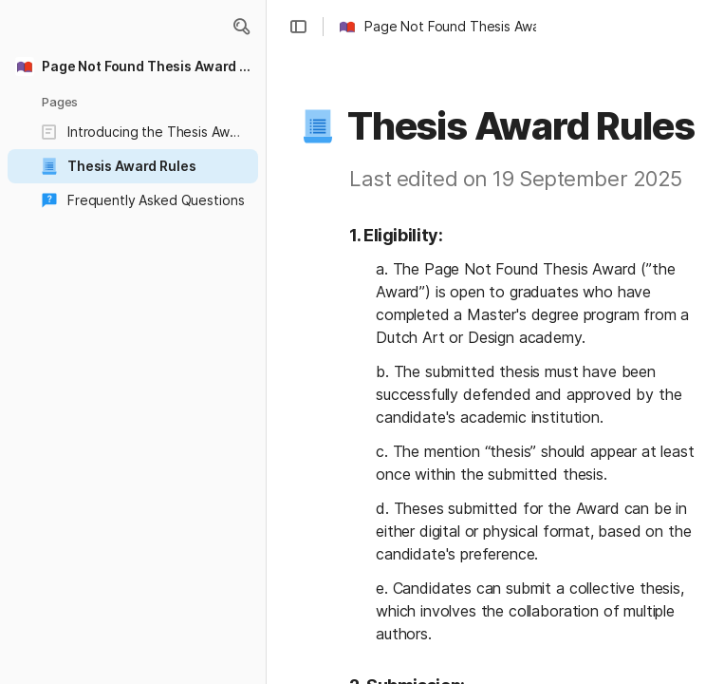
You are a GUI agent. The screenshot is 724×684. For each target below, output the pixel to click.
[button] (241, 26)
